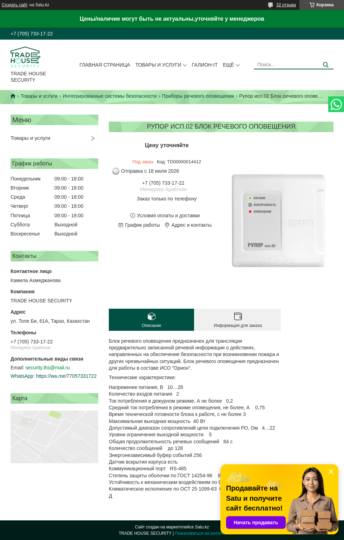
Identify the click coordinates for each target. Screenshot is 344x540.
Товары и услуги (158, 65)
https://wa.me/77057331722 (66, 376)
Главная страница (105, 65)
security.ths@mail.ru (48, 367)
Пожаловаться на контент (200, 533)
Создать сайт (15, 4)
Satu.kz (202, 527)
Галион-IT (205, 65)
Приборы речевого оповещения (198, 96)
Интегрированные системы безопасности (110, 96)
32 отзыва (286, 4)
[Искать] (325, 65)
